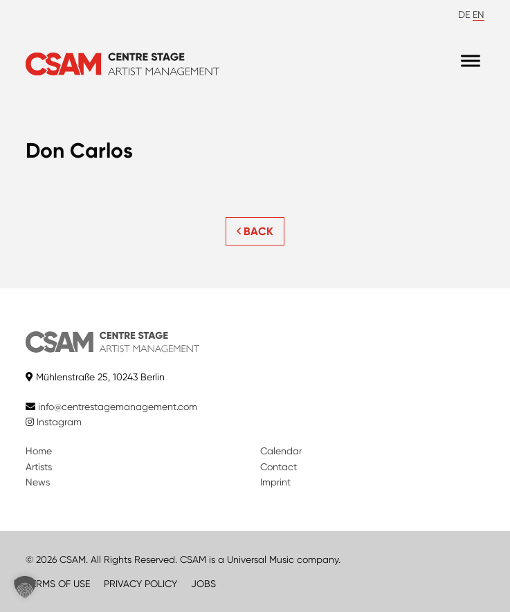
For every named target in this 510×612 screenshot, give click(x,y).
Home (39, 450)
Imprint (275, 482)
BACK (255, 231)
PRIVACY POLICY (140, 583)
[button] (25, 587)
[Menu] (470, 60)
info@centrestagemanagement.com (117, 406)
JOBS (203, 583)
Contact (278, 466)
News (38, 482)
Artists (39, 466)
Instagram (54, 421)
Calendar (281, 450)
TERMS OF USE (58, 583)
